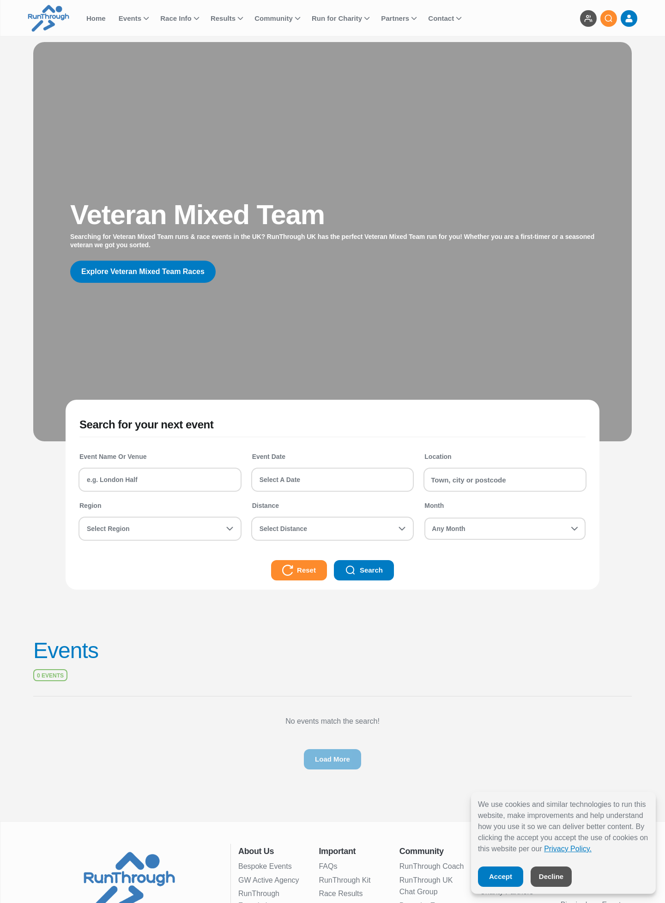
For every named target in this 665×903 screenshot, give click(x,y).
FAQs (328, 866)
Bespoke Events (265, 866)
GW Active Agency (268, 880)
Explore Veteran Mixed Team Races (143, 271)
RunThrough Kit (344, 880)
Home (97, 18)
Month (434, 505)
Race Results (341, 893)
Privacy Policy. (568, 849)
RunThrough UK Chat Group (426, 886)
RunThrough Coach (431, 866)
